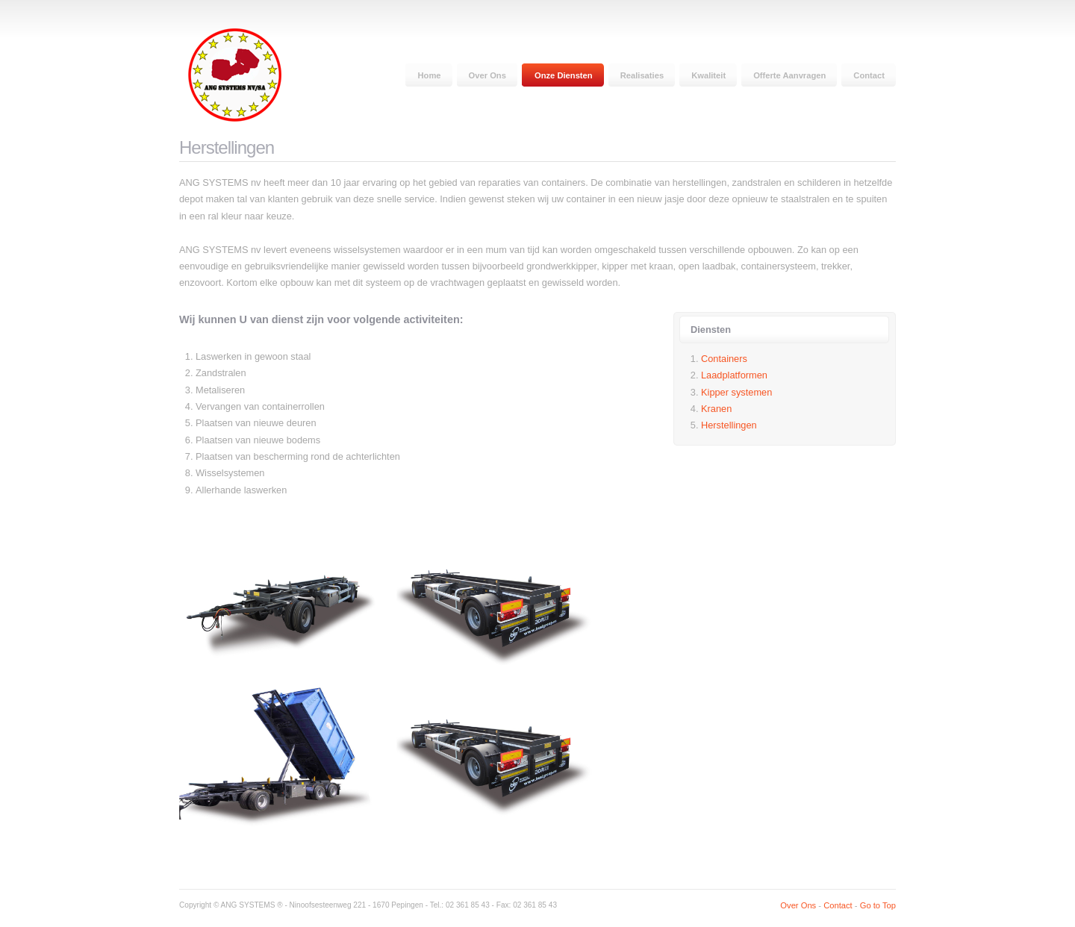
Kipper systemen (736, 392)
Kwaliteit (708, 75)
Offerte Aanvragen (789, 75)
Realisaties (642, 75)
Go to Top (878, 905)
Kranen (716, 408)
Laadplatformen (734, 375)
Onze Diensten (564, 75)
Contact (869, 75)
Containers (724, 358)
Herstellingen (729, 425)
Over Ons (487, 75)
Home (428, 75)
